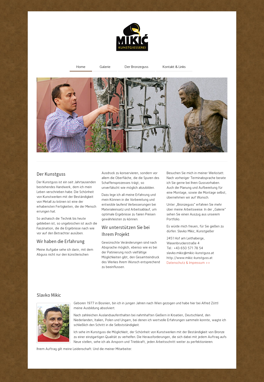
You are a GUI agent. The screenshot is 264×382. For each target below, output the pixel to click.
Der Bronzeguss (136, 67)
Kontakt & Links (174, 67)
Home (80, 67)
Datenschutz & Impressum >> (188, 263)
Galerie (105, 67)
